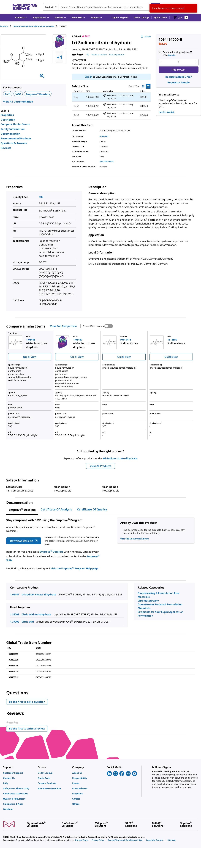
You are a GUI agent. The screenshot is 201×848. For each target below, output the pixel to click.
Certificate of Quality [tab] (92, 509)
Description (8, 119)
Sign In (88, 76)
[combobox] (101, 7)
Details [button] (171, 55)
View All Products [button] (100, 466)
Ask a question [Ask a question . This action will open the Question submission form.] (117, 54)
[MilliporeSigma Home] (25, 7)
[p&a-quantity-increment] (195, 62)
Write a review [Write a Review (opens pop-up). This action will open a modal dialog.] (99, 54)
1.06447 (14, 594)
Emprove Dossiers (38, 94)
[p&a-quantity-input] (178, 62)
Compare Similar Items (15, 124)
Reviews (6, 148)
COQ (18, 93)
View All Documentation (18, 101)
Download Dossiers (24, 541)
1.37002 (14, 621)
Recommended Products (16, 138)
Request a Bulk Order (178, 76)
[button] (119, 17)
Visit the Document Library (134, 538)
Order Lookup (141, 17)
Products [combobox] (49, 6)
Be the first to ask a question (27, 701)
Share (146, 36)
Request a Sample (178, 82)
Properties (7, 115)
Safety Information (12, 129)
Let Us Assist (166, 112)
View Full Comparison (63, 326)
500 (41, 197)
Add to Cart (178, 69)
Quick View (29, 357)
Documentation (10, 133)
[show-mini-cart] (180, 17)
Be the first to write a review (28, 729)
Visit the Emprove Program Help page (74, 568)
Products (4, 26)
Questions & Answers (14, 143)
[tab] (7, 26)
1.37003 (14, 614)
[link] (19, 773)
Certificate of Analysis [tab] (56, 509)
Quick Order (160, 17)
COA (7, 93)
